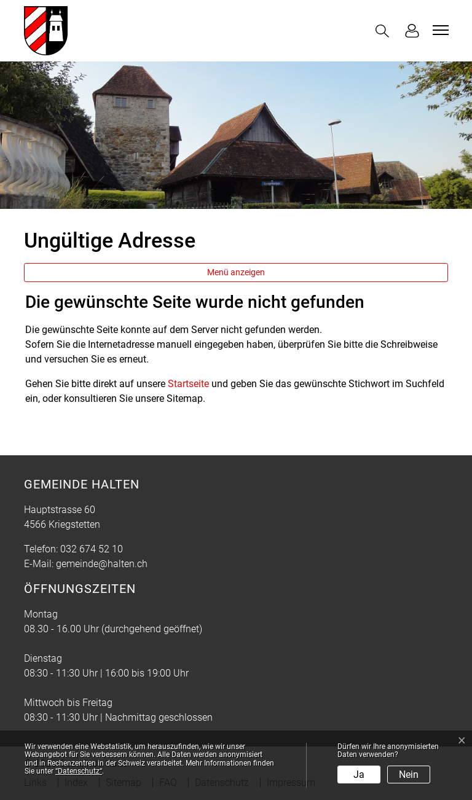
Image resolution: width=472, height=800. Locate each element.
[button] (384, 31)
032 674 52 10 (91, 549)
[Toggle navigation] (439, 30)
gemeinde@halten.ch (102, 564)
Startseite (188, 384)
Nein (409, 774)
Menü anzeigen (236, 272)
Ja (358, 774)
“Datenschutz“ (78, 771)
